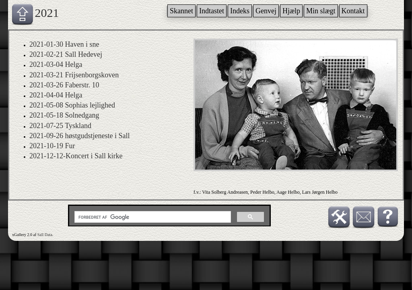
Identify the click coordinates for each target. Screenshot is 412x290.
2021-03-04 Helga (55, 64)
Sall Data (44, 234)
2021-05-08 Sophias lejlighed (72, 105)
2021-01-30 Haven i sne (64, 44)
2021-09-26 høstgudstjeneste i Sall (79, 136)
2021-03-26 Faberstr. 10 (64, 85)
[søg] (151, 217)
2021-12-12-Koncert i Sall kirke (75, 156)
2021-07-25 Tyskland (60, 126)
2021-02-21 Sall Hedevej (65, 54)
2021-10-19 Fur (52, 146)
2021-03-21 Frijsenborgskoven (74, 75)
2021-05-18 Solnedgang (64, 115)
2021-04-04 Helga (55, 95)
